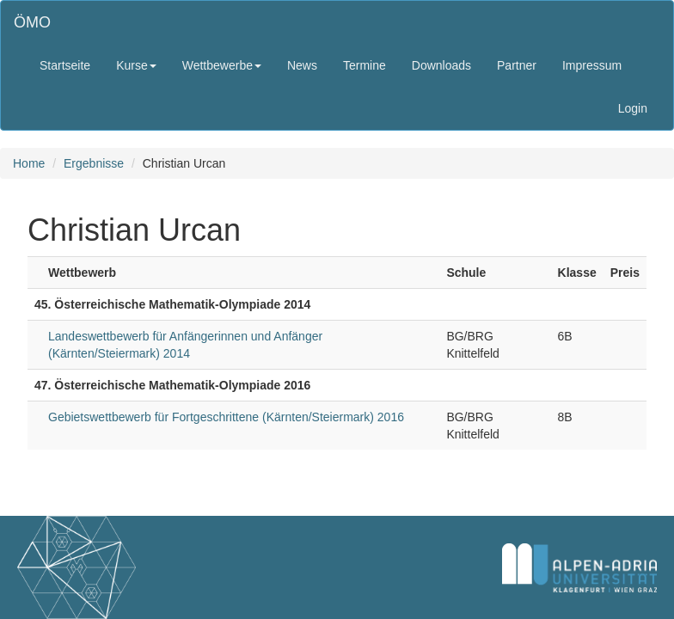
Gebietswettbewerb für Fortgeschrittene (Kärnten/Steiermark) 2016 (226, 417)
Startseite (65, 65)
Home (29, 163)
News (302, 65)
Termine (364, 65)
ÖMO (32, 22)
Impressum (592, 65)
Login (632, 108)
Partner (516, 65)
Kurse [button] (136, 65)
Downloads (441, 65)
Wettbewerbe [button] (221, 65)
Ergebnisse (94, 163)
